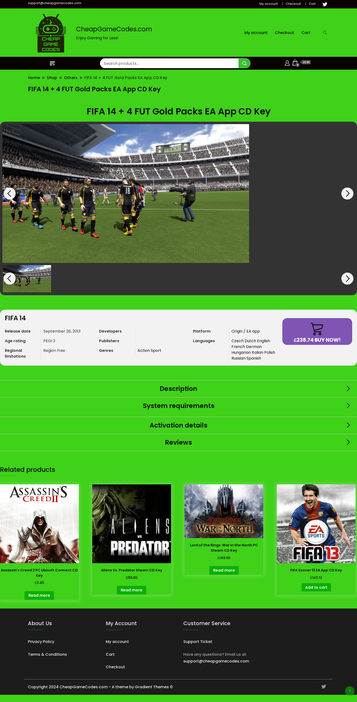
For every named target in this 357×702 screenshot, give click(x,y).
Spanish (253, 358)
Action (144, 350)
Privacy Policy (41, 641)
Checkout (293, 3)
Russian (238, 358)
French (238, 346)
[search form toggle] (324, 32)
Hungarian (241, 352)
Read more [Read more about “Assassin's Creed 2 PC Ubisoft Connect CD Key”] (39, 595)
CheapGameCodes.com (114, 29)
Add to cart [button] (316, 587)
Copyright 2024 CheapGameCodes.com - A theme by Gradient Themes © (100, 687)
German (254, 346)
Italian (258, 352)
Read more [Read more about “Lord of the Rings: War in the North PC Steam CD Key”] (224, 570)
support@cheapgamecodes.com (216, 661)
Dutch (251, 341)
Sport (156, 350)
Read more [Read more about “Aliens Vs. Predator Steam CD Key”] (131, 590)
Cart (312, 3)
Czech (238, 341)
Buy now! (317, 332)
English (263, 341)
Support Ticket (197, 641)
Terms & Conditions (47, 654)
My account (268, 3)
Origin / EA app (245, 331)
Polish (269, 352)
